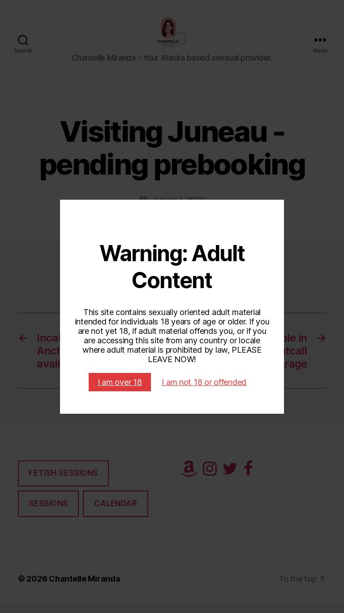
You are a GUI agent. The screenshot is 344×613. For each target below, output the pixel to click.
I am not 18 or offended (204, 382)
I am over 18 (120, 382)
